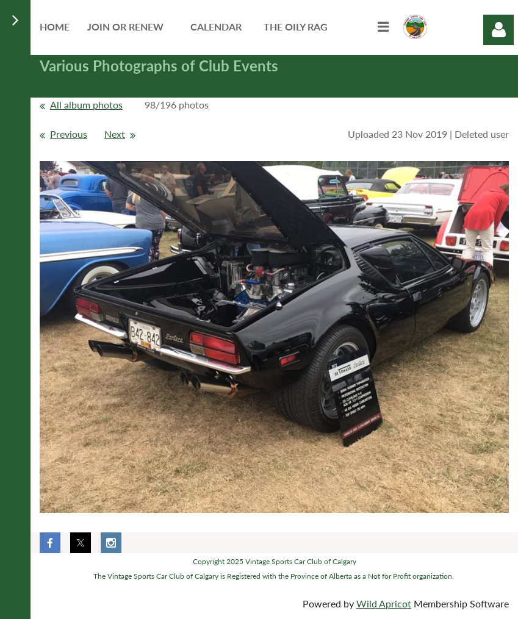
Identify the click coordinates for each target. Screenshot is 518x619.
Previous (68, 134)
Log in (498, 30)
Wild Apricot (383, 603)
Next (114, 134)
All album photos (86, 104)
